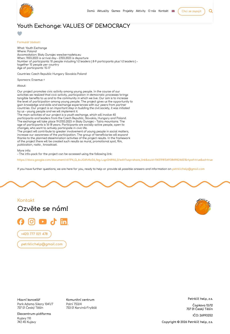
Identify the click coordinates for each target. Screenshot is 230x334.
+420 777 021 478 (34, 234)
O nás (152, 11)
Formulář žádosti (28, 42)
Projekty (128, 11)
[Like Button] (19, 33)
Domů (91, 11)
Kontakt (163, 11)
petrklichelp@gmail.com (188, 169)
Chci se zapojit (191, 11)
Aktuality (103, 11)
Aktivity (141, 11)
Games (115, 11)
